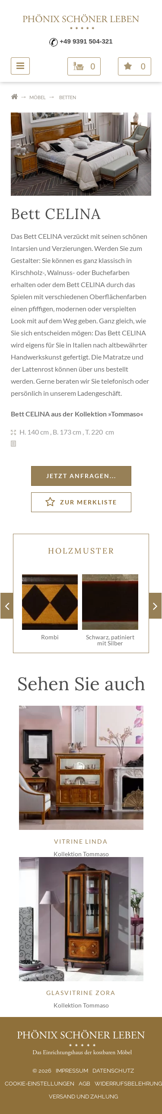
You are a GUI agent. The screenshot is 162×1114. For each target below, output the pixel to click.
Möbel (37, 97)
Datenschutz (113, 1070)
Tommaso (125, 414)
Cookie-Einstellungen (39, 1083)
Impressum (72, 1070)
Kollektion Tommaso (81, 853)
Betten (67, 97)
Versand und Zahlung (83, 1096)
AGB (84, 1083)
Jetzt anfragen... (81, 475)
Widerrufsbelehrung (128, 1083)
